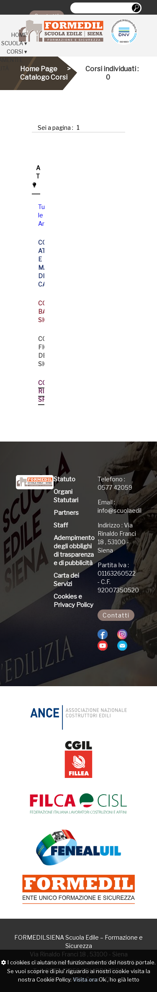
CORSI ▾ (17, 51)
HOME (19, 34)
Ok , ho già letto (119, 979)
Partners (66, 513)
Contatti (116, 615)
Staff (61, 525)
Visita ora (85, 979)
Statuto (64, 479)
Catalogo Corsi (43, 77)
